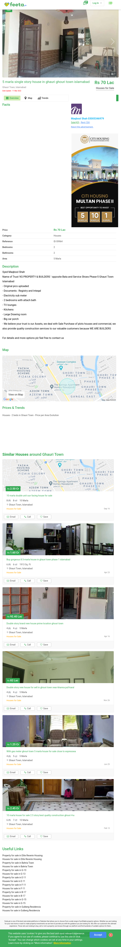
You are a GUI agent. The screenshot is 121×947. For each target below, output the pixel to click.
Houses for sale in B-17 (13, 896)
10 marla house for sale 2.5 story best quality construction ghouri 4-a (40, 815)
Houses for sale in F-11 (13, 888)
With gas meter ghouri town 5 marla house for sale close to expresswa (41, 751)
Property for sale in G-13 (14, 870)
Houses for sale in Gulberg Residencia (21, 910)
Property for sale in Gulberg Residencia (21, 907)
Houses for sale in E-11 (13, 881)
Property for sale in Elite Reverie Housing (22, 855)
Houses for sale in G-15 (13, 903)
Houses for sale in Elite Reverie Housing (22, 859)
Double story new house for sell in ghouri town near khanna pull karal (40, 687)
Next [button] (112, 41)
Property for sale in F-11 (14, 885)
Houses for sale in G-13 (13, 874)
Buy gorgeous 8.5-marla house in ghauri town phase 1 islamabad (38, 559)
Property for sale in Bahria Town (18, 863)
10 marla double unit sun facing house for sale (29, 495)
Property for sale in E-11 (14, 877)
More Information (62, 943)
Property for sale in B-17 (14, 892)
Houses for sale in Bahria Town (17, 866)
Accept (98, 934)
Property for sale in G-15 (14, 899)
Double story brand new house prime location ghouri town (35, 623)
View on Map (15, 394)
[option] (60, 41)
